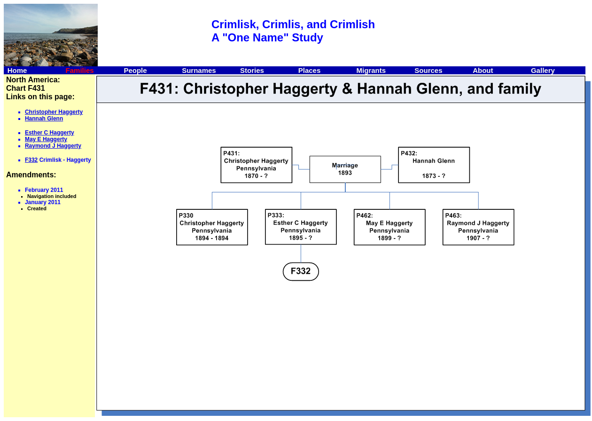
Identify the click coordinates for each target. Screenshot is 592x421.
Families (80, 70)
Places (309, 70)
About (483, 70)
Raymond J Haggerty (53, 146)
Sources (428, 70)
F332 (31, 160)
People (135, 70)
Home (17, 70)
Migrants (371, 70)
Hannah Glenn (44, 118)
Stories (252, 70)
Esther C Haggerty (49, 132)
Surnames (199, 70)
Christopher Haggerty (54, 112)
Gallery (543, 70)
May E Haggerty (46, 139)
